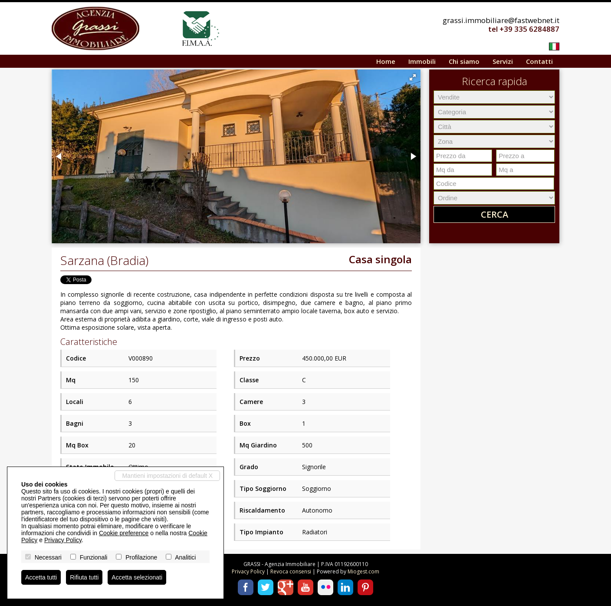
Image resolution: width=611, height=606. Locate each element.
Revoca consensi (290, 571)
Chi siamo (464, 61)
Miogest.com (363, 571)
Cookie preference (123, 533)
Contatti (539, 61)
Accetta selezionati (137, 577)
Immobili (422, 61)
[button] (413, 77)
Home (385, 61)
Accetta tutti (41, 577)
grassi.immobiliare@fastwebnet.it (501, 20)
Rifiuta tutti (84, 577)
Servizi (503, 61)
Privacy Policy (248, 571)
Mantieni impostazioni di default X (167, 475)
